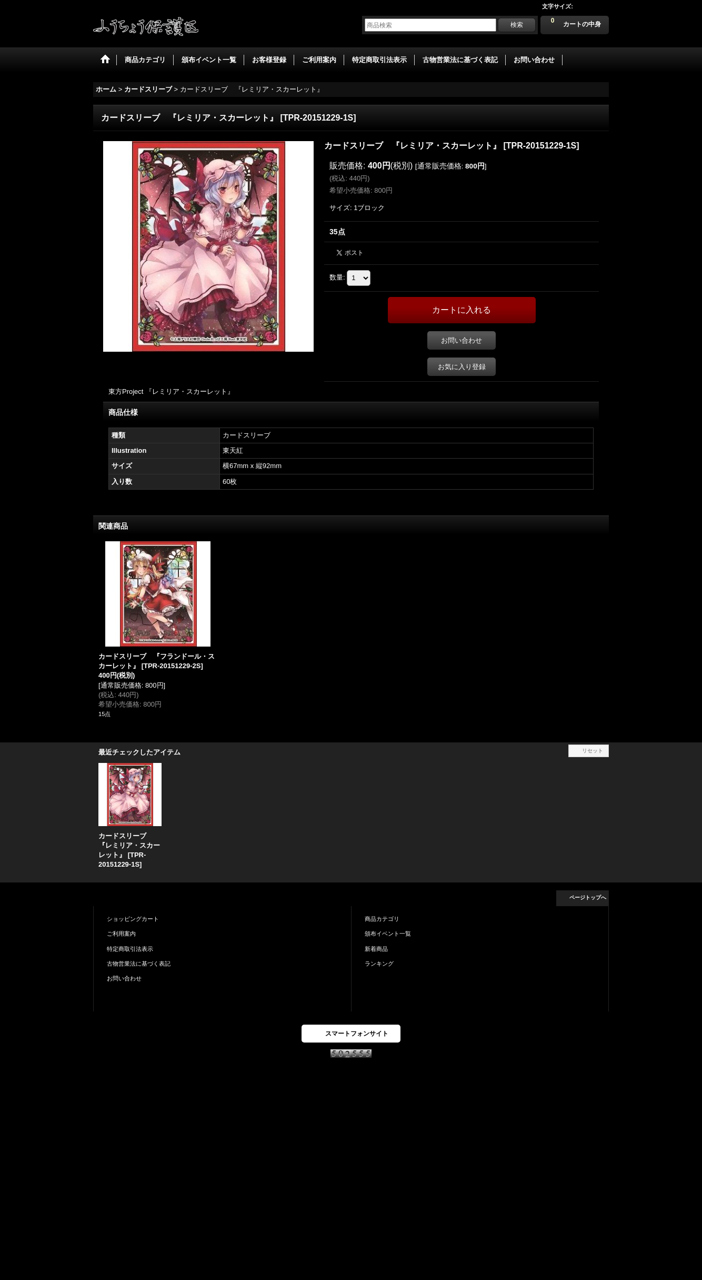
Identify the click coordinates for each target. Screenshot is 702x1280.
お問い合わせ (461, 340)
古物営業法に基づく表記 (139, 963)
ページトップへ (587, 897)
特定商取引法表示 (130, 949)
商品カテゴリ (382, 919)
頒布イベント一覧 (388, 933)
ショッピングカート (133, 919)
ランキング (379, 963)
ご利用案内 (121, 933)
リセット (592, 750)
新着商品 (376, 949)
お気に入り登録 (462, 367)
